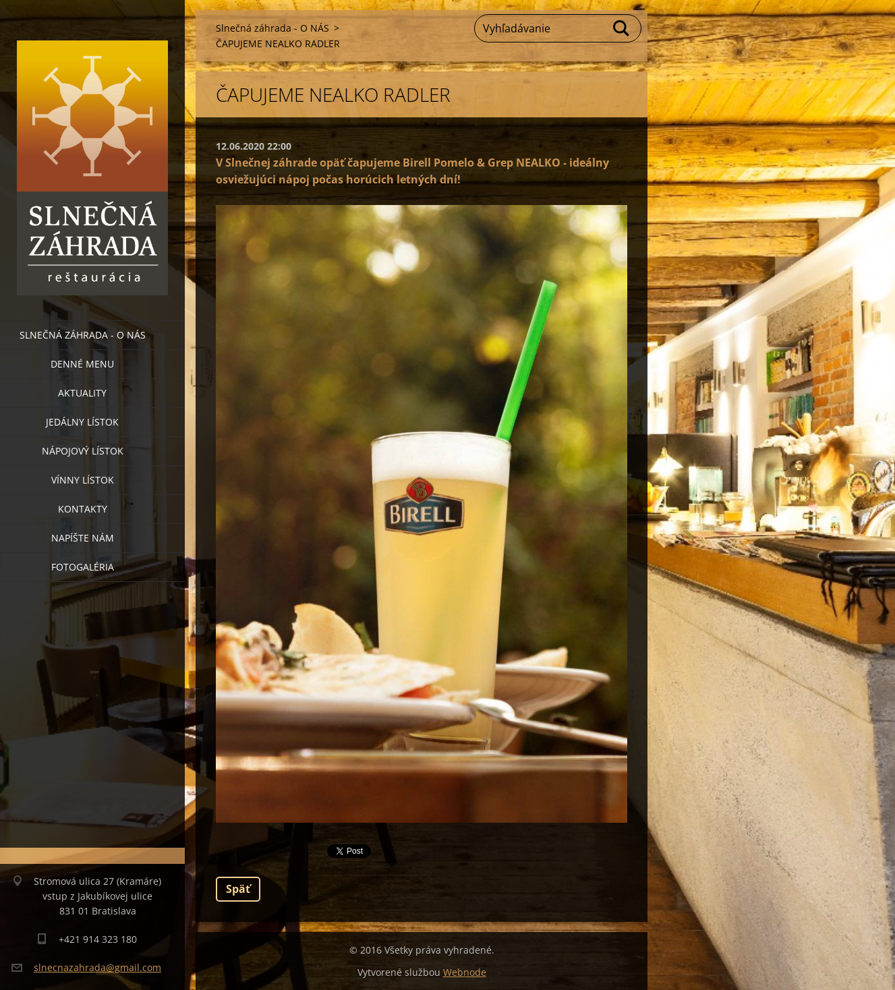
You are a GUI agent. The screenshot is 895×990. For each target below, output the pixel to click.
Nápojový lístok (82, 450)
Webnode (464, 972)
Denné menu (82, 363)
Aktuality (82, 392)
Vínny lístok (82, 479)
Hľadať (622, 28)
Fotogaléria (82, 566)
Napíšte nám (82, 537)
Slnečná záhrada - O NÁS (83, 334)
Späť (238, 888)
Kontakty (82, 508)
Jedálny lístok (82, 421)
